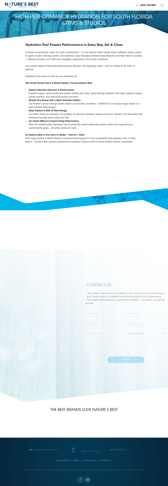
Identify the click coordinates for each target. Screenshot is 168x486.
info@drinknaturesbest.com (44, 447)
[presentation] (126, 346)
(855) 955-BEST (117, 447)
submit (126, 359)
